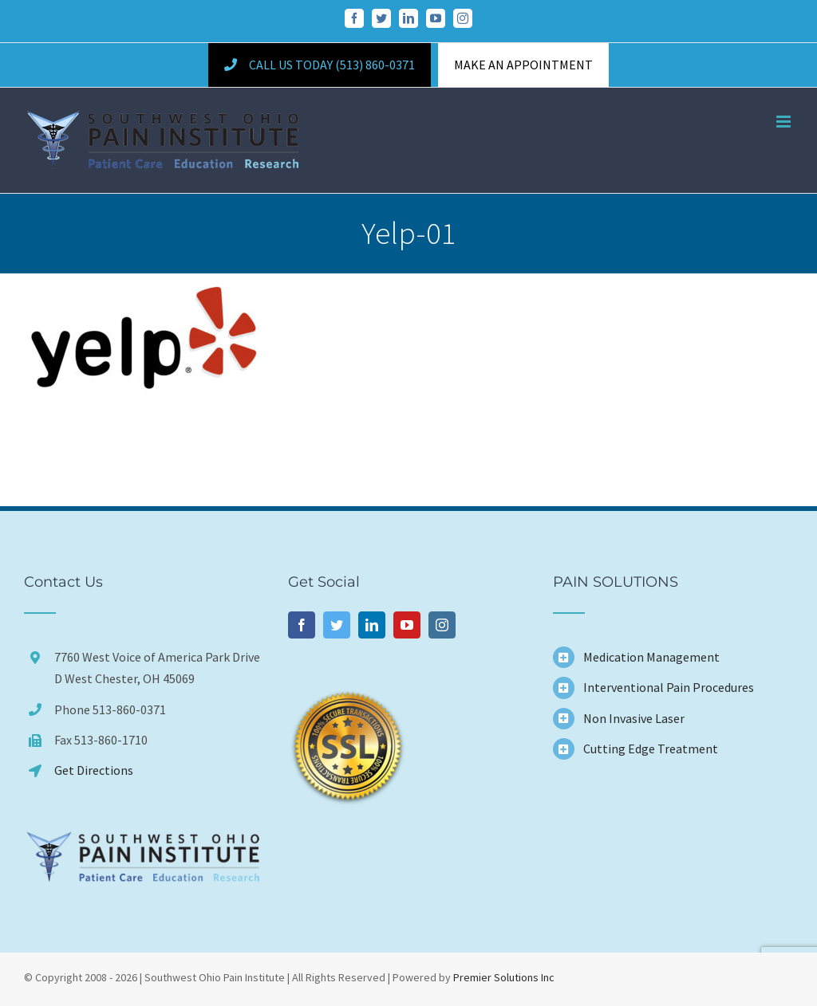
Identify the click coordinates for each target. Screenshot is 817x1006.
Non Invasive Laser (634, 718)
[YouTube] (406, 625)
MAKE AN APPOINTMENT (523, 65)
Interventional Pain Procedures (668, 687)
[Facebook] (301, 625)
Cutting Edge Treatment (650, 748)
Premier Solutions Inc (504, 977)
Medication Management (651, 657)
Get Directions (93, 770)
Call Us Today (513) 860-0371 (319, 65)
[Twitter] (336, 625)
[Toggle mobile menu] (784, 121)
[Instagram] (442, 625)
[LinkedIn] (371, 625)
